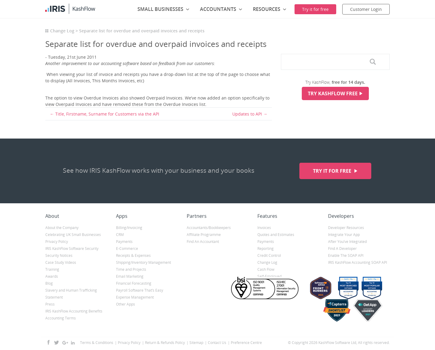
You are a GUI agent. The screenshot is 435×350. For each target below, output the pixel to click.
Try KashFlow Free (333, 93)
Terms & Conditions (96, 342)
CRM (120, 234)
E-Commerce (127, 248)
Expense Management (135, 297)
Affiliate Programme (204, 234)
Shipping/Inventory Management (143, 262)
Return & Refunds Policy (165, 342)
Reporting (265, 248)
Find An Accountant (203, 241)
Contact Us (217, 342)
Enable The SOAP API (345, 255)
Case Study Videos (60, 262)
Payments (124, 241)
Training (52, 269)
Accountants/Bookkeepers (209, 227)
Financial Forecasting (133, 283)
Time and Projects (131, 269)
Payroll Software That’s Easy (139, 290)
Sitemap (196, 342)
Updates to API (247, 114)
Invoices (264, 227)
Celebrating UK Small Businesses (73, 234)
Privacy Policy (56, 241)
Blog (49, 283)
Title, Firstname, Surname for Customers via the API (107, 114)
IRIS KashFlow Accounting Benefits (73, 311)
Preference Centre (246, 342)
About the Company (62, 227)
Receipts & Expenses (133, 255)
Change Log (62, 31)
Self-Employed (269, 276)
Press (50, 304)
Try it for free (333, 171)
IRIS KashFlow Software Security (71, 248)
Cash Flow (265, 269)
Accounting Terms (60, 318)
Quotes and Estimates (275, 234)
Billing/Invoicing (129, 227)
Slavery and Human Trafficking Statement (71, 294)
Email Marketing (129, 276)
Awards (51, 276)
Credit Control (269, 255)
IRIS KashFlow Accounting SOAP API (357, 262)
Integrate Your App (344, 234)
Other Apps (125, 304)
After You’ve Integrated (347, 241)
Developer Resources (346, 227)
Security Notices (58, 255)
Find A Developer (342, 248)
